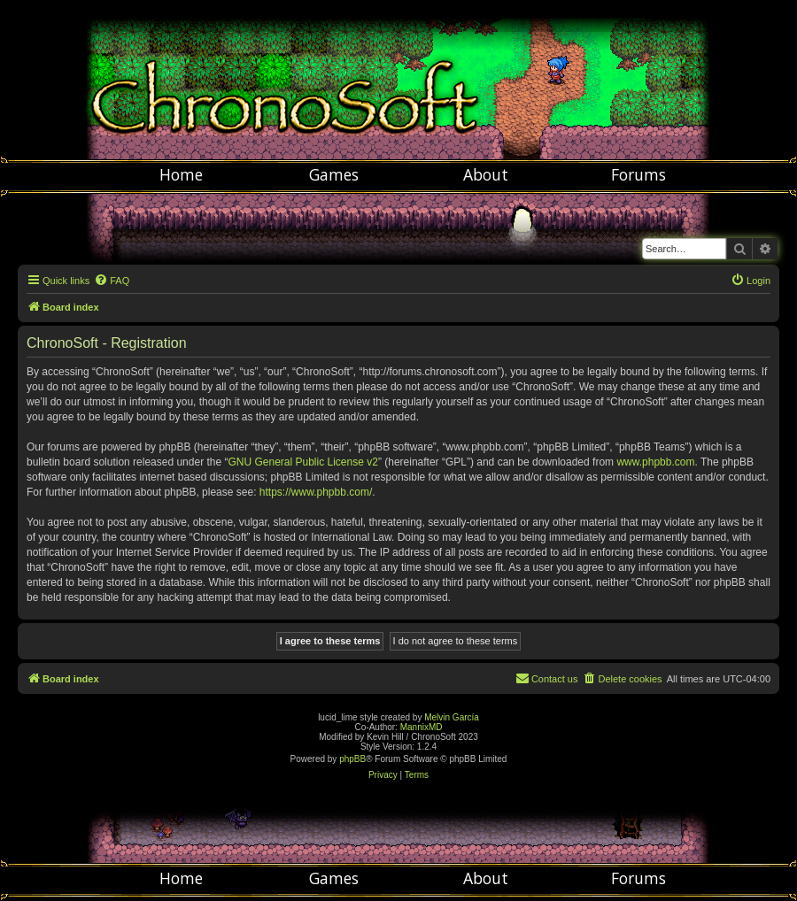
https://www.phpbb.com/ (315, 492)
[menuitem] (111, 280)
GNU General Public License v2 (302, 462)
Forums (638, 174)
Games (334, 174)
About (485, 174)
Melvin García (451, 717)
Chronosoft (398, 79)
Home (181, 174)
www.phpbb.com (655, 462)
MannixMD (421, 727)
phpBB (352, 759)
